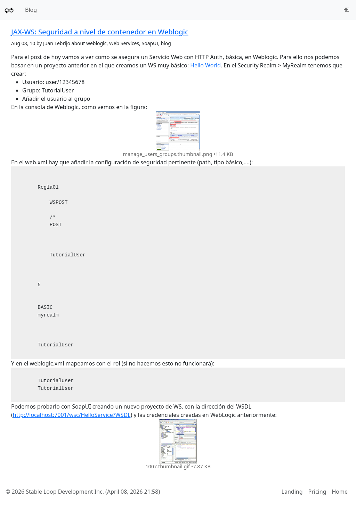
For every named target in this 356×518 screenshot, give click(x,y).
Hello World (205, 65)
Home (340, 491)
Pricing (317, 491)
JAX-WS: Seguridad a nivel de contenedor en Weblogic (99, 31)
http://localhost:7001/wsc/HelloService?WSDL (72, 415)
